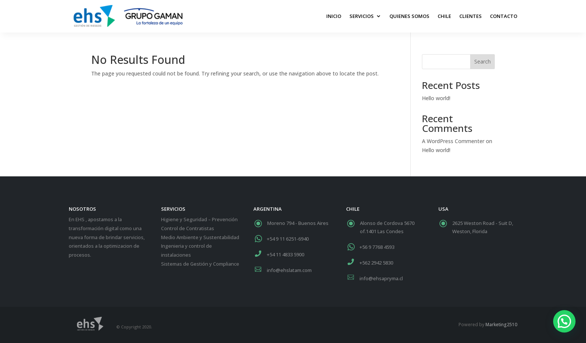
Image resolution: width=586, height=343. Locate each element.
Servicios (361, 16)
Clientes (470, 16)
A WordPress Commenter (453, 141)
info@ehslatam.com (289, 270)
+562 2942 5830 (376, 262)
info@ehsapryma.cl (381, 278)
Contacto (503, 16)
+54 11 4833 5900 (285, 254)
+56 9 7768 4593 (377, 247)
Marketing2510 (501, 324)
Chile (444, 16)
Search (482, 61)
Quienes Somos (409, 16)
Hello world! (436, 98)
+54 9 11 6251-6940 (288, 238)
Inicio (333, 16)
